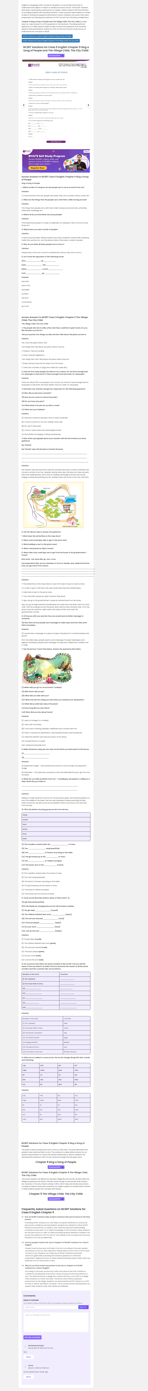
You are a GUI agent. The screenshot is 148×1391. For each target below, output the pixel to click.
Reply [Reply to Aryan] (28, 1377)
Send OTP (83, 1307)
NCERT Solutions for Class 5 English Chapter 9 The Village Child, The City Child (50, 41)
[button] (24, 105)
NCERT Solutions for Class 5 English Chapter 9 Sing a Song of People (47, 36)
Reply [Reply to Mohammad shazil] (28, 1357)
